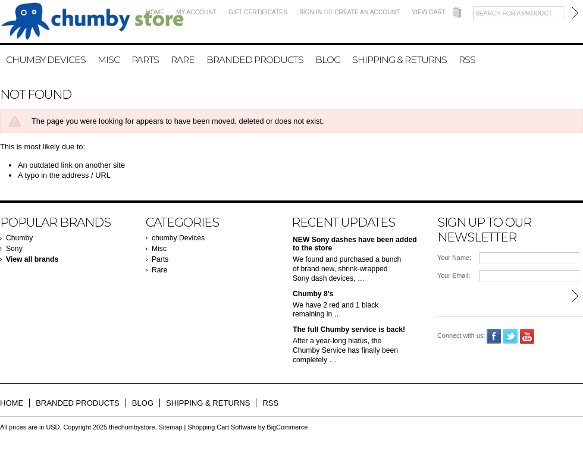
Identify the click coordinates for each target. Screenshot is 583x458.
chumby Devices (46, 59)
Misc (109, 59)
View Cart (429, 12)
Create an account (367, 12)
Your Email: (453, 275)
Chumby (19, 238)
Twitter (510, 336)
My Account (196, 12)
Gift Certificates (257, 12)
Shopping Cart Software (221, 427)
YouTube (527, 336)
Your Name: (454, 257)
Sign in (310, 12)
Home (155, 12)
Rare (183, 59)
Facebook (494, 336)
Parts (145, 59)
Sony (14, 248)
